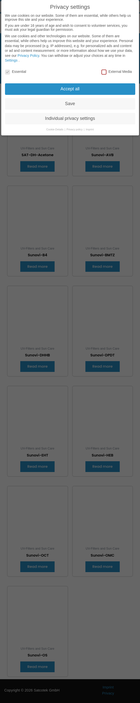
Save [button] (70, 100)
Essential (15, 69)
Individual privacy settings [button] (70, 115)
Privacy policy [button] (75, 126)
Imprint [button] (90, 126)
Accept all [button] (70, 86)
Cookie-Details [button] (55, 126)
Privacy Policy (28, 53)
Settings (11, 58)
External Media (116, 69)
